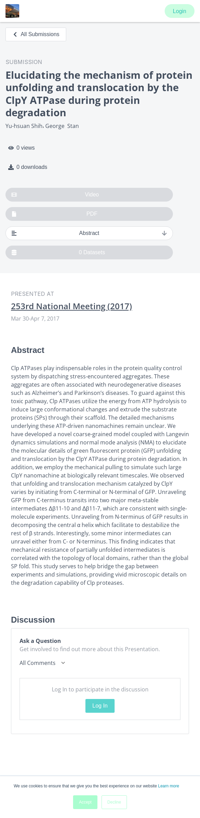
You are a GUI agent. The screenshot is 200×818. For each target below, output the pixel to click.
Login (179, 11)
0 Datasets (58, 252)
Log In (99, 706)
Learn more (168, 786)
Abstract (89, 233)
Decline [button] (114, 802)
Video (55, 194)
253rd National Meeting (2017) (71, 306)
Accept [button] (85, 802)
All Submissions (35, 34)
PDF (54, 213)
